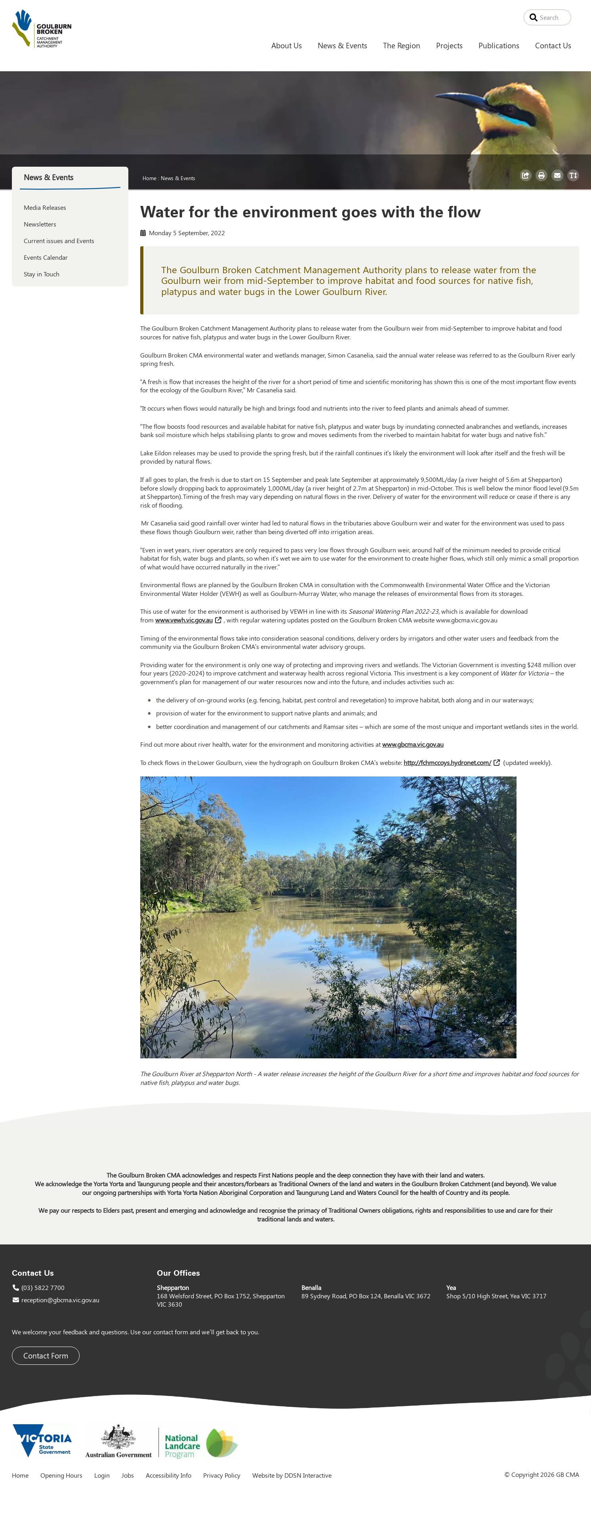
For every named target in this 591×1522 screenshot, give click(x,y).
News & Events (342, 45)
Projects (449, 45)
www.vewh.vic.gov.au (184, 620)
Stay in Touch (41, 274)
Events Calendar (46, 257)
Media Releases (45, 207)
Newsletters (40, 224)
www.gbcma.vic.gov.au (467, 620)
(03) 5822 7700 (43, 1287)
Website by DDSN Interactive (292, 1475)
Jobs (128, 1475)
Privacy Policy (221, 1475)
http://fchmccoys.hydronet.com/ (447, 762)
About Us (286, 45)
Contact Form (45, 1355)
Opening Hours (61, 1475)
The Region (401, 45)
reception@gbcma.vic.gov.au (60, 1300)
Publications (499, 45)
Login (102, 1475)
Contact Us (553, 45)
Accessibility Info (168, 1475)
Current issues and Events (59, 240)
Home (149, 177)
